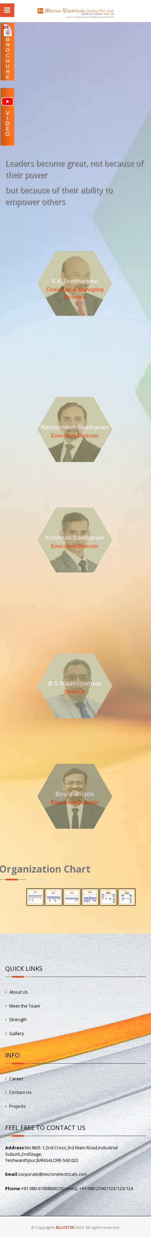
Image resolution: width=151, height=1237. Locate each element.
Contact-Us (20, 1092)
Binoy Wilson (74, 794)
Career (16, 1079)
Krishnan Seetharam (74, 537)
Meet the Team (24, 1006)
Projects (17, 1106)
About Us (18, 992)
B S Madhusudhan (74, 683)
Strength (18, 1019)
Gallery (16, 1033)
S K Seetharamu (74, 281)
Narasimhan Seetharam (74, 427)
